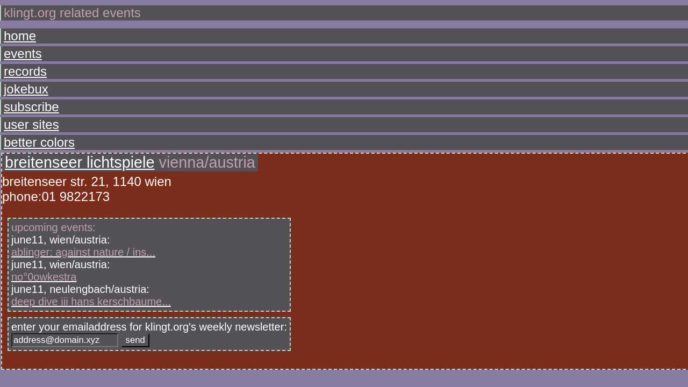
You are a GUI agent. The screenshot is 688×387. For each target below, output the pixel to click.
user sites (27, 97)
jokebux (24, 72)
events (21, 48)
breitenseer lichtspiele (142, 41)
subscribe (27, 85)
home (20, 35)
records (23, 60)
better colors (32, 109)
